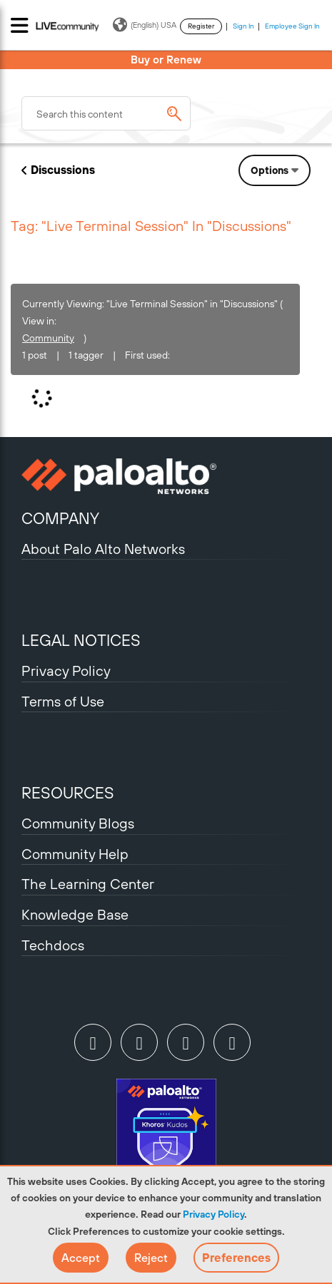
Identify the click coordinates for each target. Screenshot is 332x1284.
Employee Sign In (292, 26)
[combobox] (106, 113)
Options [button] (269, 170)
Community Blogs (77, 823)
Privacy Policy (213, 1214)
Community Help (75, 854)
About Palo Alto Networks (103, 548)
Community (48, 338)
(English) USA (144, 25)
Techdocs (52, 945)
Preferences (236, 1257)
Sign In (243, 26)
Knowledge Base (75, 914)
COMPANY (60, 518)
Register (201, 26)
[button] (81, 1258)
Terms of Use (62, 701)
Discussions (63, 169)
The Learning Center (87, 883)
